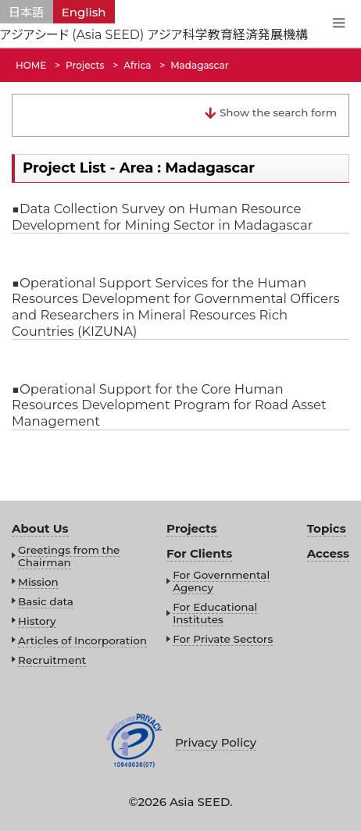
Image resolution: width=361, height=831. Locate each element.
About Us (40, 528)
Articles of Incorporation (82, 640)
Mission (38, 582)
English (84, 12)
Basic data (45, 601)
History (36, 621)
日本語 (26, 12)
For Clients (199, 553)
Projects (191, 528)
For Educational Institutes (215, 613)
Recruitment (52, 660)
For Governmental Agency (221, 581)
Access (328, 553)
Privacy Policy (215, 742)
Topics (326, 528)
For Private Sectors (223, 639)
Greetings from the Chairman (69, 556)
